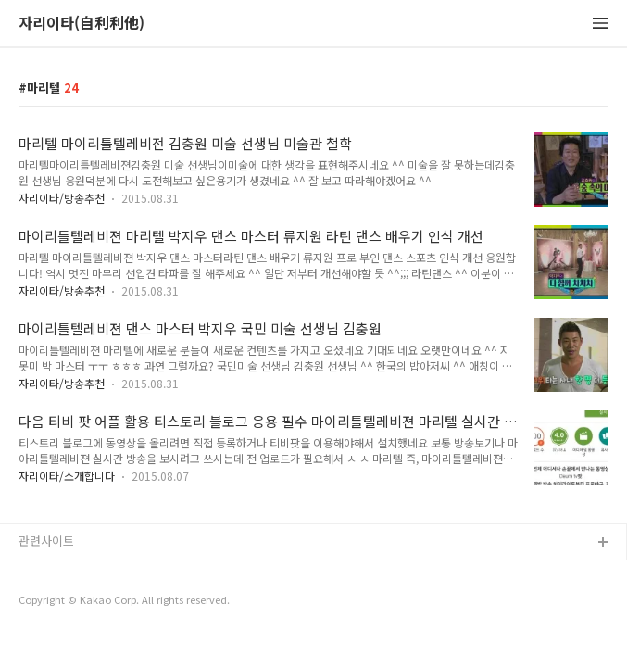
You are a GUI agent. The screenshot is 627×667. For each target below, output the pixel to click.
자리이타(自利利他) (81, 23)
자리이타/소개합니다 (67, 476)
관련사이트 (46, 540)
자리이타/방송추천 (62, 198)
